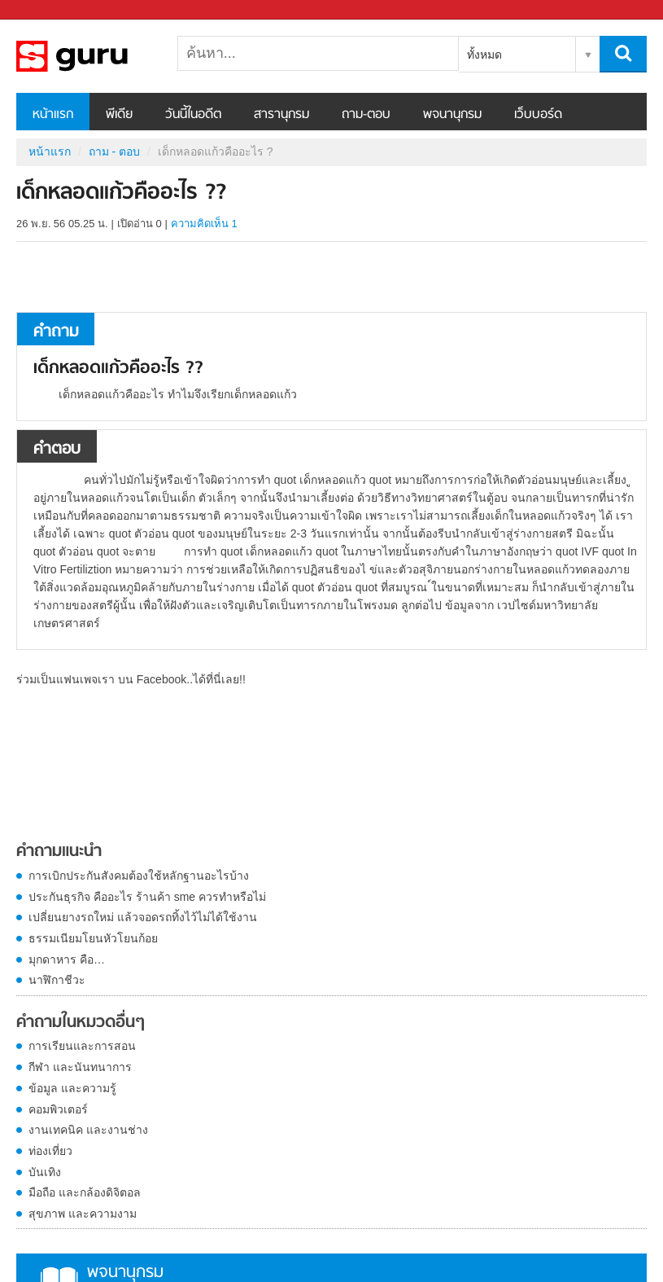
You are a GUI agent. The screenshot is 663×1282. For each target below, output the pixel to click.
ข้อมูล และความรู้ (72, 1088)
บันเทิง (44, 1172)
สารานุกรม (281, 114)
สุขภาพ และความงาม (82, 1213)
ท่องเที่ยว (50, 1150)
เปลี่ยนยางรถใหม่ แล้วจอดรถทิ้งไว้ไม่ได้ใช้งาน (142, 917)
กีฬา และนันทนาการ (80, 1066)
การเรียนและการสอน (82, 1045)
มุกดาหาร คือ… (66, 959)
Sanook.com (48, 10)
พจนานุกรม (452, 114)
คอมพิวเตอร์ (58, 1109)
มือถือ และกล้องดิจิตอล (84, 1192)
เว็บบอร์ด (538, 114)
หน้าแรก (53, 114)
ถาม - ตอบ (114, 151)
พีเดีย (119, 114)
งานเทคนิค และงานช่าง (88, 1129)
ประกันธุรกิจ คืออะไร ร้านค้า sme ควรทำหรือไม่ (147, 896)
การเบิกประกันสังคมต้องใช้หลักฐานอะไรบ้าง (138, 875)
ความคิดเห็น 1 (204, 223)
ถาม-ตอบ (366, 114)
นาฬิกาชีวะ (56, 979)
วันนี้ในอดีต (193, 114)
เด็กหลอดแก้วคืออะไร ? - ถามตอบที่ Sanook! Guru (101, 56)
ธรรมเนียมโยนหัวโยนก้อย (93, 938)
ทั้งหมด (484, 54)
